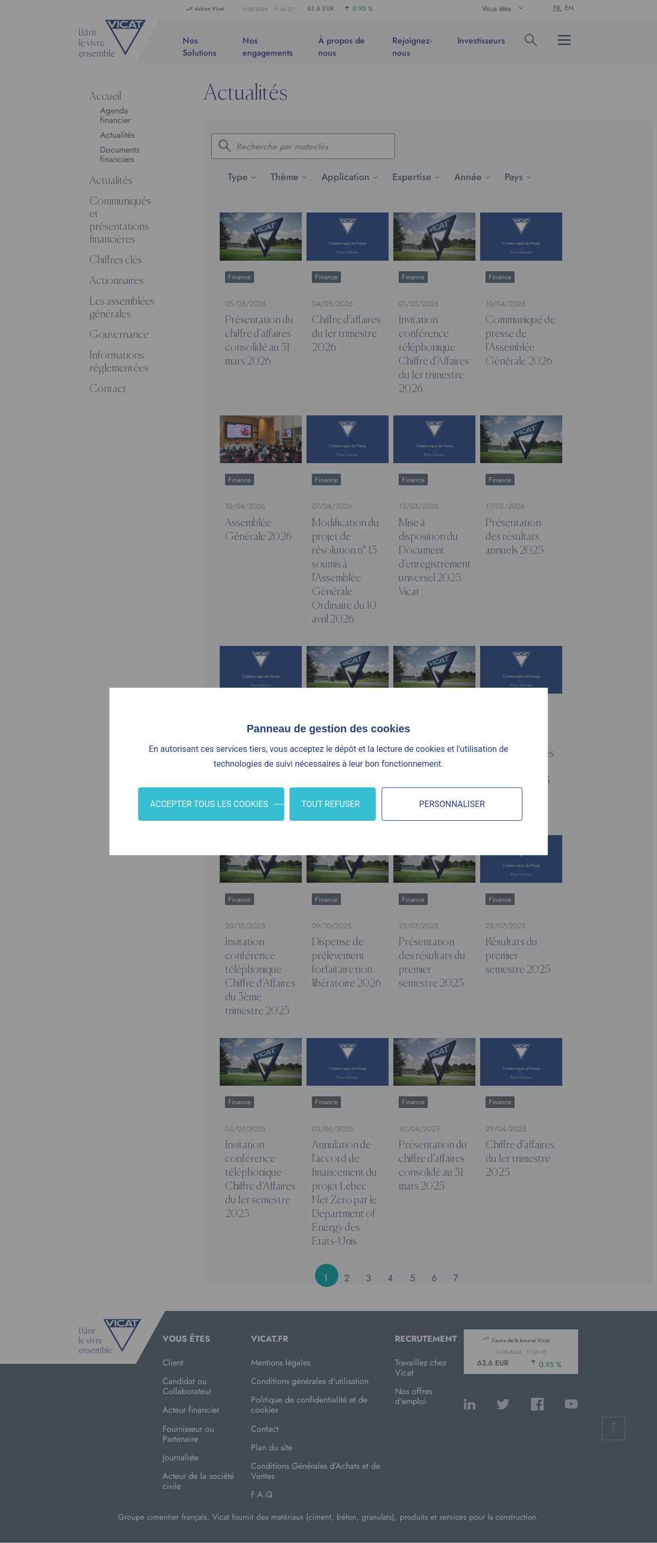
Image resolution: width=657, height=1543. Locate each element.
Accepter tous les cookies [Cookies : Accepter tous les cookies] (209, 804)
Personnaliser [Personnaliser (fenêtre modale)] (451, 804)
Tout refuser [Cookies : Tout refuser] (330, 804)
